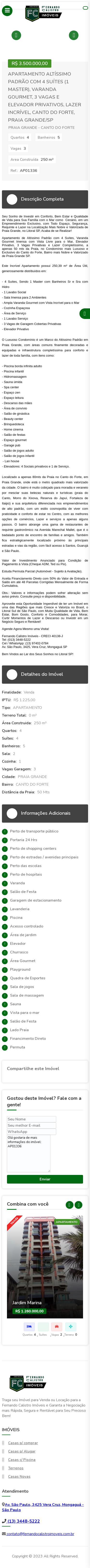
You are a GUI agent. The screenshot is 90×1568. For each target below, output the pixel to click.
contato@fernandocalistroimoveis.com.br (40, 1534)
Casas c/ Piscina (22, 1459)
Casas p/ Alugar (22, 1451)
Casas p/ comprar (23, 1443)
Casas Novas (19, 1476)
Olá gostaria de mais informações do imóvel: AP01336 (28, 1153)
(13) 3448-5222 (23, 1521)
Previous (16, 35)
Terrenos (16, 1468)
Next (73, 35)
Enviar (45, 1179)
